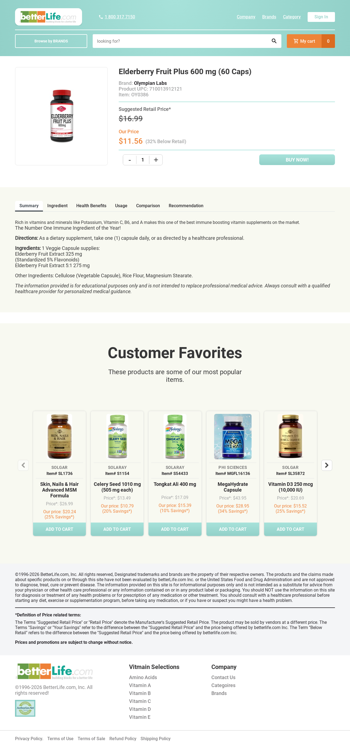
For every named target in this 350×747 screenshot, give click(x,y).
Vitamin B (140, 693)
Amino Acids (143, 677)
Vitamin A (140, 685)
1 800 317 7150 (116, 16)
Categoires (223, 685)
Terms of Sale (91, 738)
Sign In (321, 16)
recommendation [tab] (186, 205)
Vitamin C (140, 701)
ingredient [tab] (57, 205)
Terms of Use (60, 738)
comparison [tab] (148, 205)
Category (292, 16)
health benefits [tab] (91, 205)
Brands (269, 16)
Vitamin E (139, 717)
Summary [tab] (29, 205)
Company (246, 16)
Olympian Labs (150, 83)
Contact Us (223, 677)
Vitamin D (140, 709)
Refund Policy (122, 738)
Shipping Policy (156, 738)
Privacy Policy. (29, 738)
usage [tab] (121, 205)
